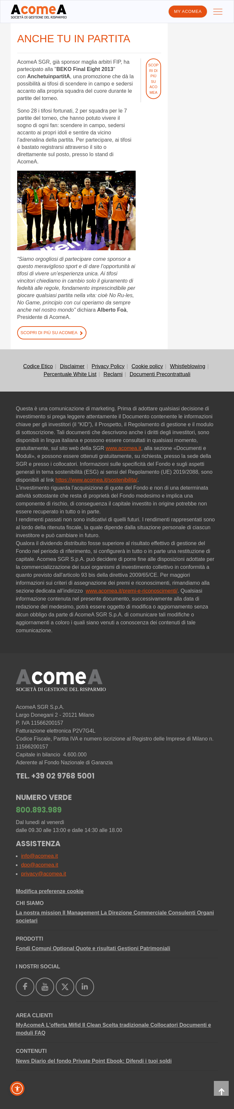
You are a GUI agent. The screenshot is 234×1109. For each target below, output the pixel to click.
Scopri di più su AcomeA (51, 332)
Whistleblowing (187, 366)
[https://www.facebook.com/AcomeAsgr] (25, 987)
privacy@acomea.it (43, 874)
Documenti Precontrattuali (160, 374)
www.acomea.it (123, 448)
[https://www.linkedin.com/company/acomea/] (85, 987)
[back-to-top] (221, 1088)
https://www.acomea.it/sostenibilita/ (96, 480)
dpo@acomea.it (39, 865)
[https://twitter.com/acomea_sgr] (65, 987)
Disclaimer (72, 366)
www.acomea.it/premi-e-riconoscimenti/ (132, 591)
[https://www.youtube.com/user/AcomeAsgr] (45, 987)
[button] (17, 1088)
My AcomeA (188, 11)
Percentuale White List (70, 374)
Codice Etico (38, 366)
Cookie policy (147, 366)
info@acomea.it (39, 856)
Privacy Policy (108, 366)
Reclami (113, 374)
